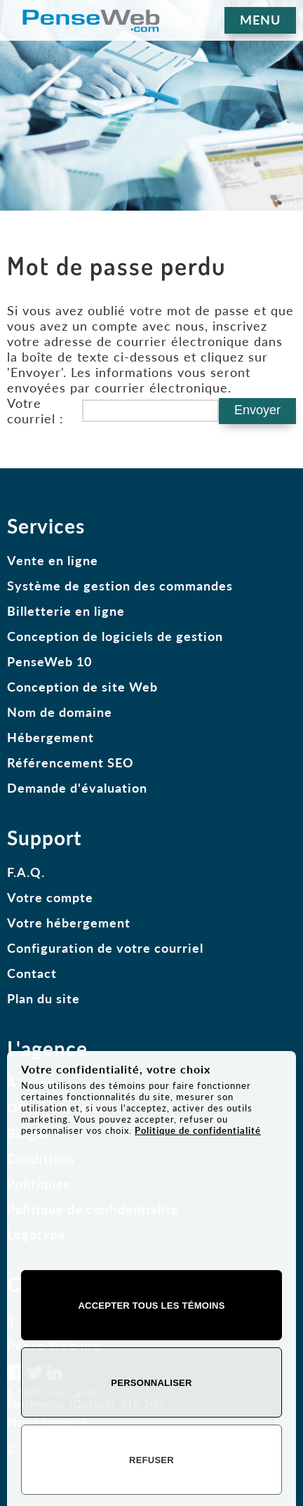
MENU (260, 19)
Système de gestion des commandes (120, 585)
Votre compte (50, 897)
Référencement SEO (70, 762)
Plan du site (43, 998)
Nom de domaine (59, 712)
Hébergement (50, 737)
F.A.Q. (26, 872)
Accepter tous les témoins (151, 1305)
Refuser (151, 1460)
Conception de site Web (82, 686)
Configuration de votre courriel (105, 948)
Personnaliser (151, 1383)
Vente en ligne (52, 560)
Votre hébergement (68, 922)
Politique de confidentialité (198, 1130)
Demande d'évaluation (77, 787)
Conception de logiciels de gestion (115, 636)
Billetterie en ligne (66, 611)
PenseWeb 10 (49, 661)
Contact (32, 973)
